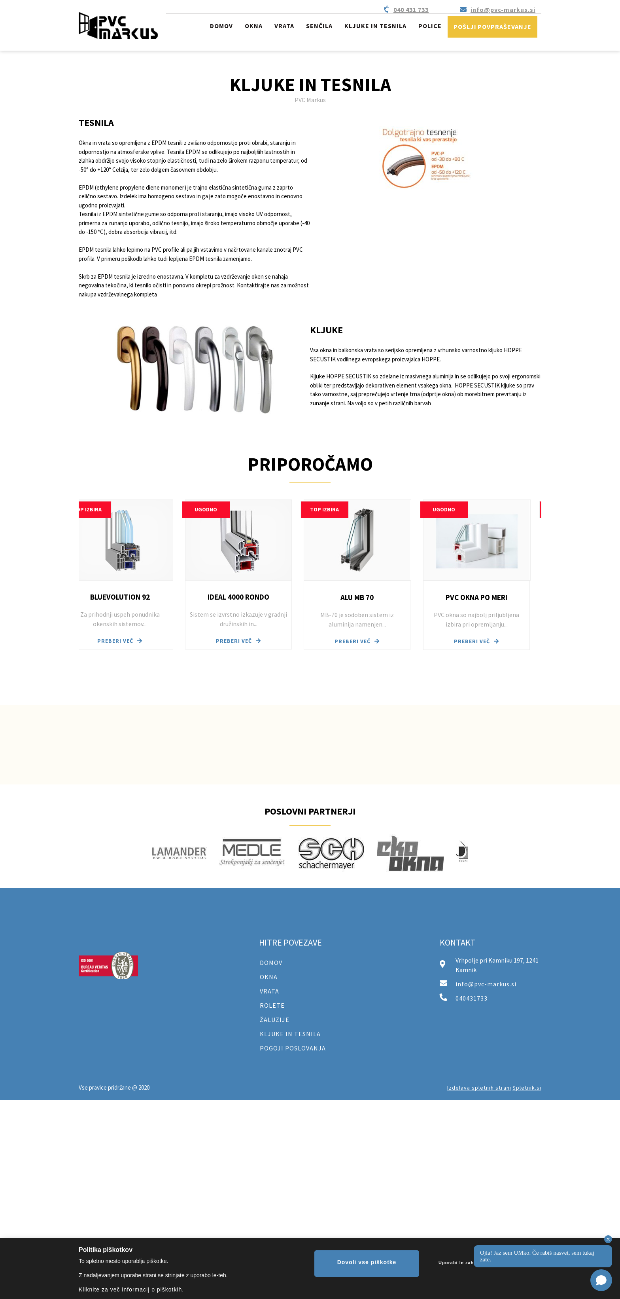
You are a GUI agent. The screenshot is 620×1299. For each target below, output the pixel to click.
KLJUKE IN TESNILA (290, 1034)
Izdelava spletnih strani (479, 1087)
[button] (131, 574)
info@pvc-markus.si (503, 9)
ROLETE (272, 1005)
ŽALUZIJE (274, 1020)
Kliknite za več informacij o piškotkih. (131, 1289)
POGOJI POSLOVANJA (293, 1048)
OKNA (269, 977)
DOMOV (271, 963)
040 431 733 (411, 9)
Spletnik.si (526, 1087)
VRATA (269, 991)
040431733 (472, 998)
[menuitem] (221, 27)
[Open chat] (601, 1280)
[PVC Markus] (118, 25)
